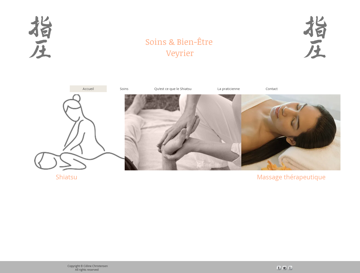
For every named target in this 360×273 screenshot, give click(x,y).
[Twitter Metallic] (284, 268)
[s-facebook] (278, 268)
